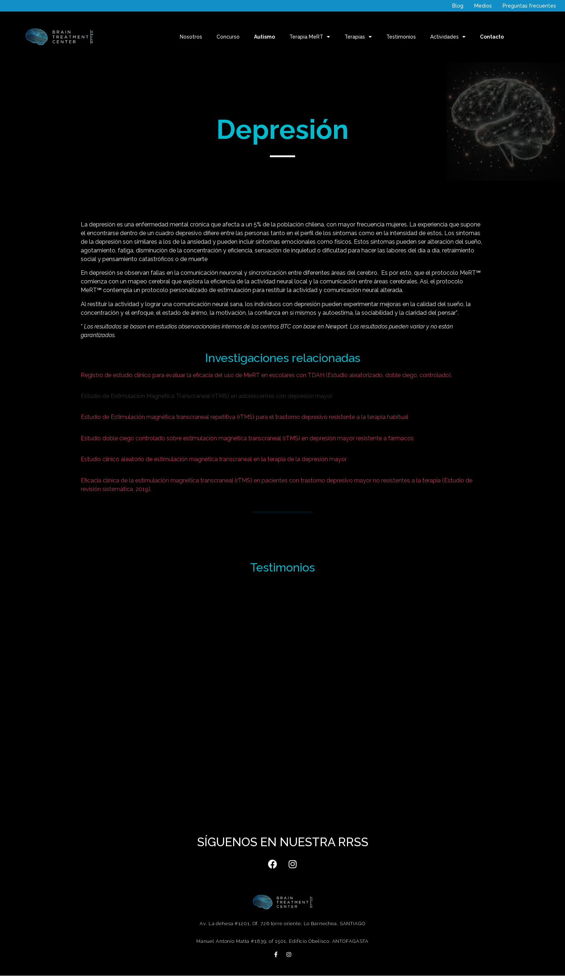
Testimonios (401, 37)
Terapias (358, 37)
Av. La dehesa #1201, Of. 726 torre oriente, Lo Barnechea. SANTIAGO (282, 923)
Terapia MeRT (309, 37)
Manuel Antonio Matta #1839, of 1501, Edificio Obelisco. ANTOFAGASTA (282, 941)
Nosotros (191, 37)
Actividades (448, 37)
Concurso (228, 37)
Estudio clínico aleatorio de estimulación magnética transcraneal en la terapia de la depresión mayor (214, 459)
